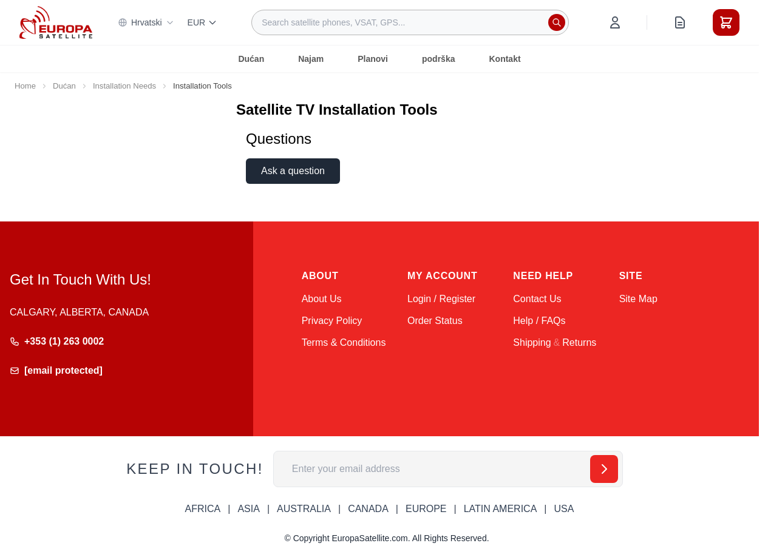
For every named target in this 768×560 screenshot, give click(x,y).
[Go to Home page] (55, 22)
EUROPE (426, 509)
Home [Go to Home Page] (25, 85)
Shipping (532, 342)
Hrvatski (146, 22)
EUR (203, 22)
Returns (579, 342)
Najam (311, 59)
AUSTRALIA (304, 509)
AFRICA (203, 509)
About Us (322, 299)
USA (564, 509)
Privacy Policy (332, 320)
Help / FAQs (539, 320)
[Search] (556, 22)
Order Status (435, 320)
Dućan (251, 59)
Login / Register (441, 299)
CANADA (368, 509)
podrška (438, 59)
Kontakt (504, 59)
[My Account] (615, 22)
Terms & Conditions (344, 342)
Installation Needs (124, 85)
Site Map (638, 299)
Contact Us (537, 299)
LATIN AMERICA (500, 509)
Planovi (373, 59)
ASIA (248, 509)
